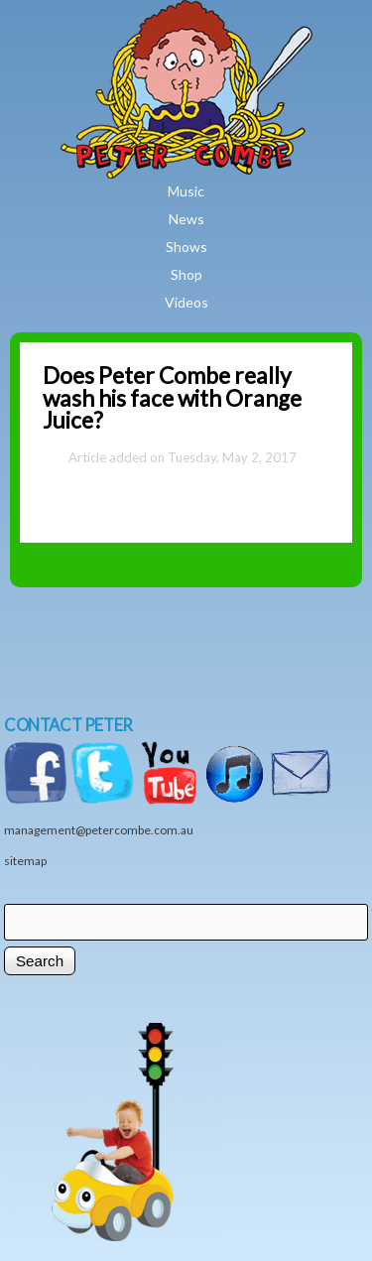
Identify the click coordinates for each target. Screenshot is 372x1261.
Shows (186, 246)
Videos (186, 302)
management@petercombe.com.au (98, 829)
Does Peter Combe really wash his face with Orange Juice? (172, 398)
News (186, 218)
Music (186, 191)
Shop (186, 274)
